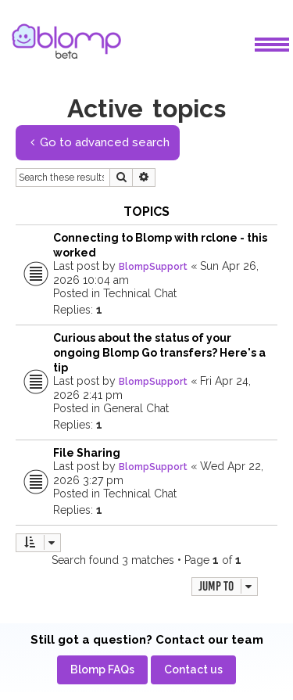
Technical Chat (140, 293)
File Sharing (86, 453)
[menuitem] (102, 669)
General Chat (136, 408)
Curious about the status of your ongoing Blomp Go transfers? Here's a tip (159, 353)
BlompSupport (153, 266)
